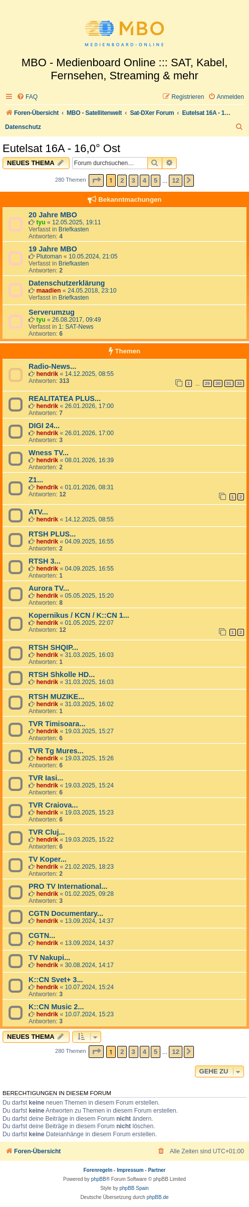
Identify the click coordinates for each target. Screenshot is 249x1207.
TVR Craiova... (53, 805)
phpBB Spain (133, 1188)
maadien (48, 290)
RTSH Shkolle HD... (62, 674)
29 (207, 383)
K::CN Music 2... (56, 1007)
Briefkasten (74, 229)
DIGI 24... (44, 426)
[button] (96, 180)
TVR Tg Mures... (56, 751)
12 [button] (175, 180)
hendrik (47, 373)
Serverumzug (52, 312)
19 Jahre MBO (53, 249)
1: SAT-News (76, 326)
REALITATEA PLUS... (65, 398)
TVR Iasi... (46, 778)
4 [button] (144, 180)
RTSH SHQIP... (53, 647)
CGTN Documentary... (66, 913)
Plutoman (49, 256)
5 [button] (155, 180)
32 (239, 383)
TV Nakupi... (49, 958)
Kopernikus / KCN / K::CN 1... (79, 615)
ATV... (38, 512)
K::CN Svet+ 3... (56, 980)
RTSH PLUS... (52, 534)
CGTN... (42, 935)
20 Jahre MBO (53, 215)
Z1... (36, 480)
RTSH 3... (45, 561)
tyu (40, 222)
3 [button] (133, 180)
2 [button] (122, 180)
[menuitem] (27, 97)
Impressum (130, 1170)
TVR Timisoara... (57, 724)
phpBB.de (158, 1197)
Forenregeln (98, 1170)
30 (217, 383)
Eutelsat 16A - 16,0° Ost (61, 148)
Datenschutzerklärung (67, 283)
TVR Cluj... (47, 832)
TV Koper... (48, 859)
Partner (156, 1170)
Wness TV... (49, 453)
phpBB (98, 1179)
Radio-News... (52, 366)
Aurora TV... (49, 588)
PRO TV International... (68, 886)
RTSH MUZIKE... (56, 697)
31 (228, 383)
